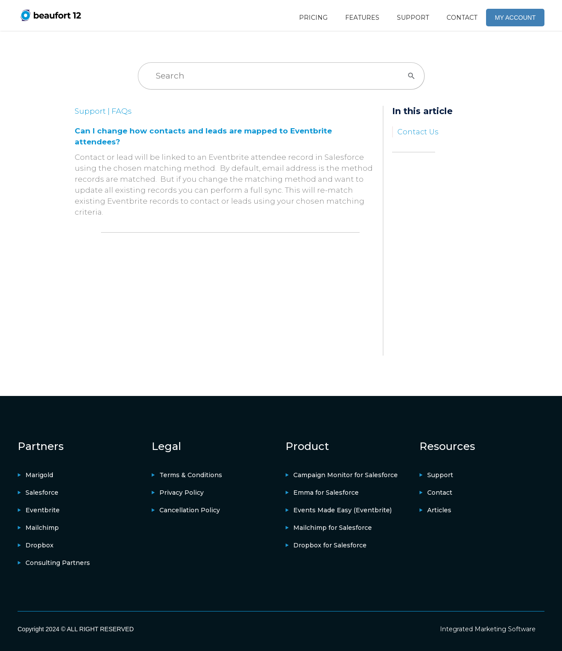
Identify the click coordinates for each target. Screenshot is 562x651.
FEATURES (362, 18)
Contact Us (417, 132)
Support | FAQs (103, 111)
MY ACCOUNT (515, 17)
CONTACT (462, 18)
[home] (50, 15)
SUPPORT (413, 18)
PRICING (313, 18)
